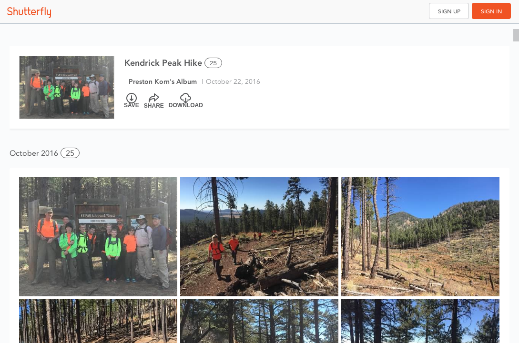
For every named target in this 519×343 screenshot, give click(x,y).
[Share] (154, 101)
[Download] (186, 101)
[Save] (131, 101)
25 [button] (70, 153)
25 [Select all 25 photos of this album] (213, 63)
